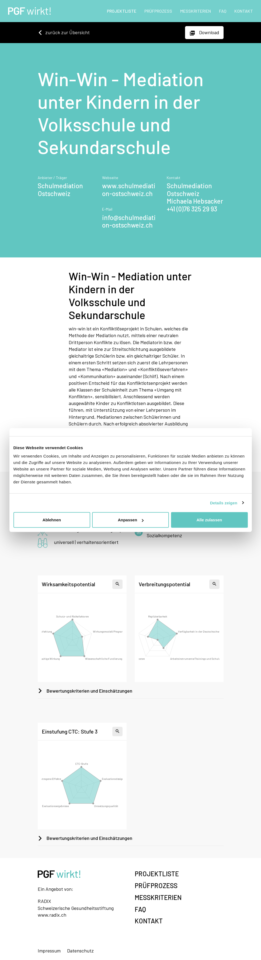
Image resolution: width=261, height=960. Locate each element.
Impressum (49, 951)
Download (204, 32)
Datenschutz (80, 951)
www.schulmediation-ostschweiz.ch (128, 189)
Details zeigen (223, 502)
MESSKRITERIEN (195, 10)
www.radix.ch (52, 915)
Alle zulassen (209, 520)
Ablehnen (52, 520)
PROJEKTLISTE (121, 10)
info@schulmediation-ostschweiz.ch (129, 221)
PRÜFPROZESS (158, 10)
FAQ (222, 10)
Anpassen (131, 520)
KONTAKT (243, 10)
